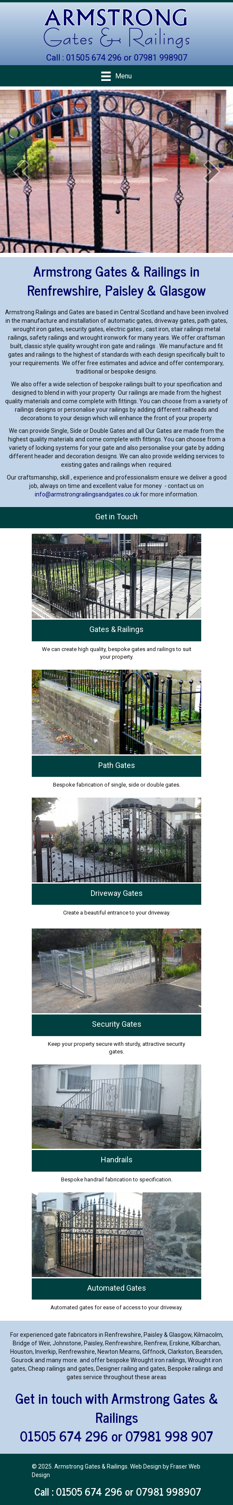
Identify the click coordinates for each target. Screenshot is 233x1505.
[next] (212, 171)
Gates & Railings (116, 629)
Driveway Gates (117, 893)
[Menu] (116, 76)
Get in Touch (116, 516)
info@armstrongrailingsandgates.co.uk (87, 494)
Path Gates (116, 765)
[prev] (21, 171)
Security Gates (116, 1024)
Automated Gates (116, 1287)
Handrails (117, 1159)
